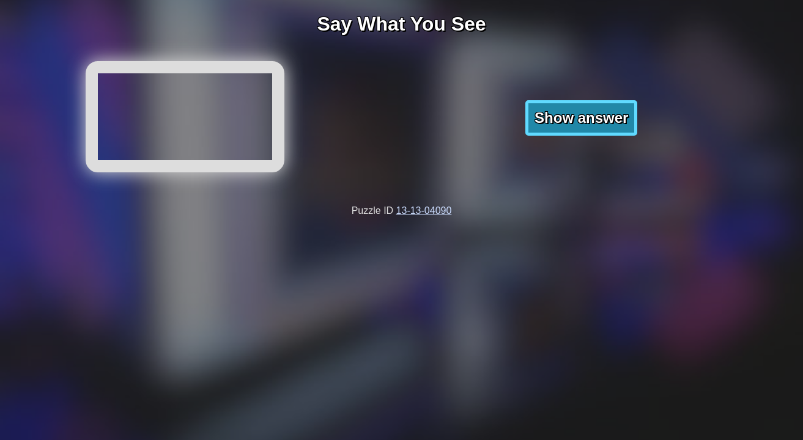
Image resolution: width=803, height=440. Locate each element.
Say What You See (401, 24)
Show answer (581, 117)
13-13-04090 (424, 210)
